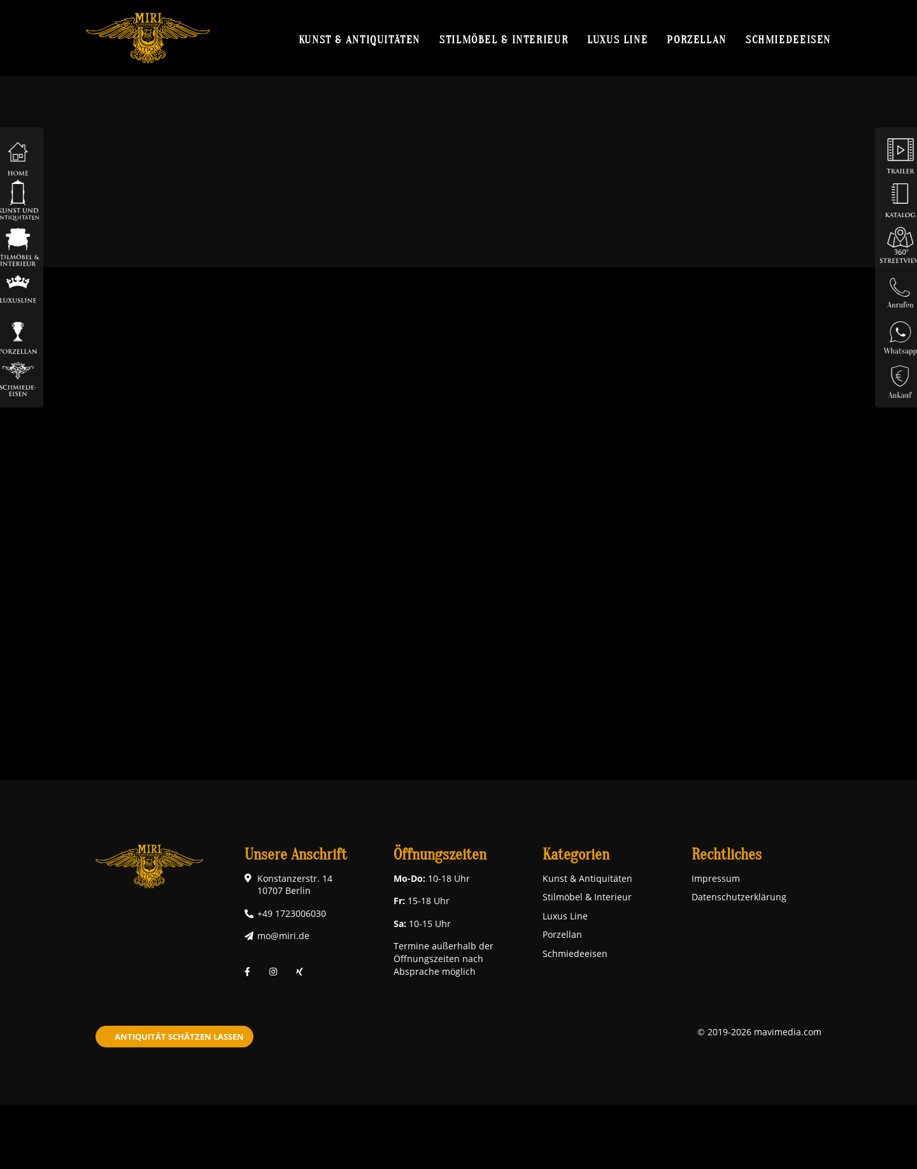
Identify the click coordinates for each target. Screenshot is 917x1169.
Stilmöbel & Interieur (503, 39)
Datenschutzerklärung (739, 897)
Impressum (716, 878)
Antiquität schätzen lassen (179, 1036)
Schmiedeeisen (788, 39)
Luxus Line (617, 39)
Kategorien (576, 854)
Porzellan (697, 39)
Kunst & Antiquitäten (359, 39)
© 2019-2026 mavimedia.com (759, 1032)
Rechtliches (727, 854)
